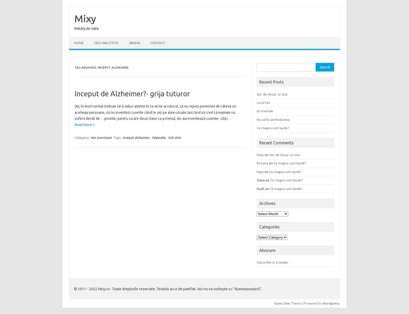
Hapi (260, 155)
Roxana (262, 163)
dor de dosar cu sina (272, 94)
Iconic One (282, 303)
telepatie (159, 137)
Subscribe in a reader (272, 262)
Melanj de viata (86, 28)
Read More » (85, 125)
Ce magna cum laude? (273, 128)
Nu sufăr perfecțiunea (273, 119)
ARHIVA (134, 43)
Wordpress (331, 303)
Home (79, 43)
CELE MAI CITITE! (106, 43)
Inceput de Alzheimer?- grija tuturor (132, 94)
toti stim (175, 137)
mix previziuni (101, 137)
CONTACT (158, 43)
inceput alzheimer (136, 137)
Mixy (85, 18)
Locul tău (263, 102)
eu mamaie (265, 111)
